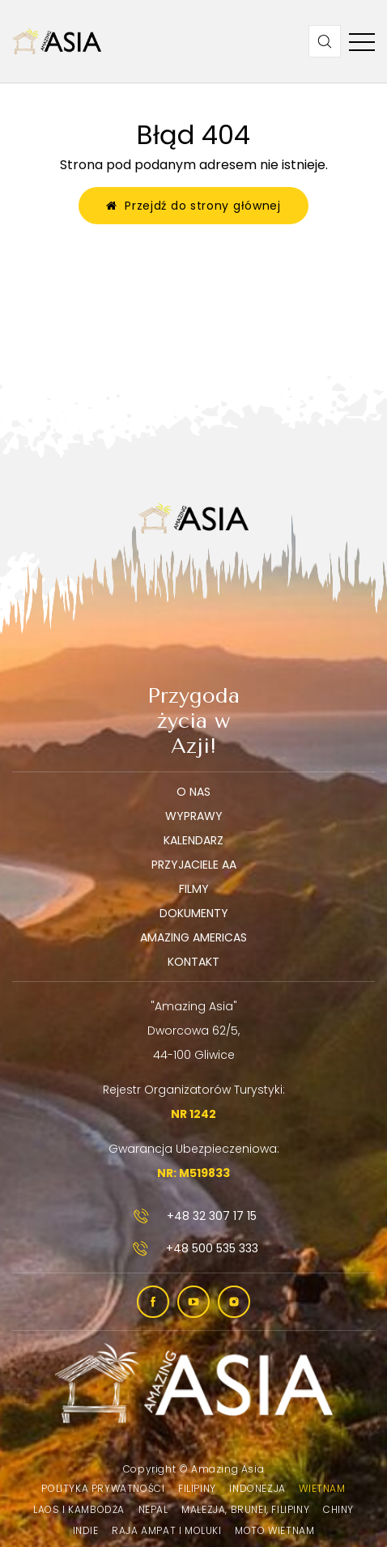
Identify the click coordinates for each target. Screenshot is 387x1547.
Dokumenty (193, 913)
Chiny (338, 1509)
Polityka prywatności (102, 1488)
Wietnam (322, 1488)
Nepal (153, 1509)
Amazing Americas (193, 937)
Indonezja (257, 1488)
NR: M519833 (193, 1173)
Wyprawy (194, 816)
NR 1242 (193, 1114)
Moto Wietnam (274, 1530)
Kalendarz (193, 840)
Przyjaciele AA (193, 864)
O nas (193, 791)
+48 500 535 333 (194, 1248)
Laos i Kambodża (79, 1509)
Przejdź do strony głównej (193, 206)
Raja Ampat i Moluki (166, 1530)
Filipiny (197, 1488)
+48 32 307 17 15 (193, 1215)
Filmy (194, 889)
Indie (86, 1530)
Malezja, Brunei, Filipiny (245, 1509)
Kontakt (193, 961)
